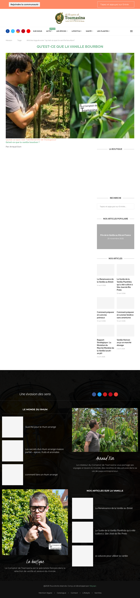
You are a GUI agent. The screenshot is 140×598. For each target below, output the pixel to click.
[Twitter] (13, 31)
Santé (89, 31)
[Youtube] (28, 31)
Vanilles (97, 592)
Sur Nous (37, 31)
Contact (74, 592)
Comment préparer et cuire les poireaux (105, 315)
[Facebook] (8, 31)
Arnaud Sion (15, 146)
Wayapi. (93, 586)
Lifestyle (76, 31)
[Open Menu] (131, 31)
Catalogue (61, 592)
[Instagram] (18, 31)
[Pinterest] (23, 31)
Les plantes (103, 31)
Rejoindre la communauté (24, 4)
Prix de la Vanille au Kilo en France (115, 235)
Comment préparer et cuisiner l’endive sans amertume (125, 315)
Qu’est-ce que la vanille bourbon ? (23, 142)
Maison (9, 40)
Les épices (61, 31)
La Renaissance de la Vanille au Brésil (105, 280)
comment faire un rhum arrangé (41, 474)
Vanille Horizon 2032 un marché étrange (124, 342)
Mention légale (45, 592)
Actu (49, 30)
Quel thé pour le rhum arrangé (40, 427)
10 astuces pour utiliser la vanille (111, 555)
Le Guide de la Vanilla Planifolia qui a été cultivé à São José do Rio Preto (125, 284)
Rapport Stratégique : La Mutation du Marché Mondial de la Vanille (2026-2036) (105, 346)
